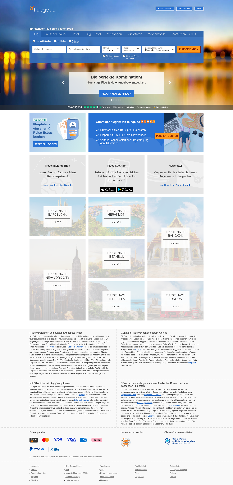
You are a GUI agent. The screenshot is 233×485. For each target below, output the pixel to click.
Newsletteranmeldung (108, 473)
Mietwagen (114, 34)
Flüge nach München (75, 347)
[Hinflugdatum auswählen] (111, 49)
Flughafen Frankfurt (128, 395)
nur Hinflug (61, 41)
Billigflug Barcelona (81, 400)
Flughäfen (104, 480)
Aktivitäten (135, 34)
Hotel (75, 34)
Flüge (137, 473)
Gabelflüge (152, 416)
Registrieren (165, 9)
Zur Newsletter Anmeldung (174, 185)
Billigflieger (35, 480)
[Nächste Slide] (170, 83)
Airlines (173, 473)
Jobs (67, 470)
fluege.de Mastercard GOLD (76, 473)
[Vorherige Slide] (63, 83)
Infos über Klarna (107, 477)
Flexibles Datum (114, 57)
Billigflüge (34, 477)
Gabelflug (75, 41)
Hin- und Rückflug (43, 41)
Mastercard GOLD (184, 34)
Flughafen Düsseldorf (152, 395)
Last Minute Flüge (72, 477)
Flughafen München (172, 405)
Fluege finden (188, 49)
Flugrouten (139, 477)
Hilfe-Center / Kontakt (73, 466)
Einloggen (184, 9)
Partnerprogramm (72, 480)
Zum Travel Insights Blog (56, 185)
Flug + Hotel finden (116, 93)
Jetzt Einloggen (46, 144)
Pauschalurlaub (54, 34)
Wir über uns (105, 466)
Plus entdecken (167, 136)
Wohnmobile (157, 34)
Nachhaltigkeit (140, 466)
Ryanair (138, 350)
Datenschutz (175, 466)
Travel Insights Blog (38, 473)
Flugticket (192, 363)
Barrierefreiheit (141, 470)
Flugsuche (50, 347)
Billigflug (82, 395)
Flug (35, 34)
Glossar (173, 477)
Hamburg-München (144, 403)
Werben (34, 470)
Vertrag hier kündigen (178, 470)
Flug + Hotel (93, 34)
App (101, 470)
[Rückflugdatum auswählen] (131, 49)
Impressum (35, 466)
